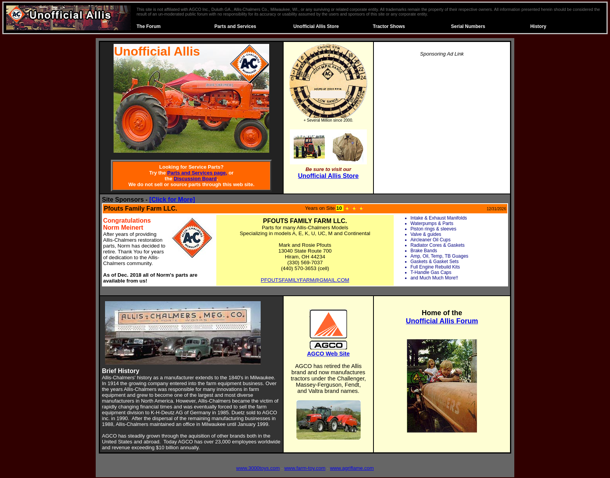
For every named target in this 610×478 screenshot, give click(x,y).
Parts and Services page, (197, 173)
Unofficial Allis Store (316, 26)
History (538, 26)
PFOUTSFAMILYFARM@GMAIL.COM (305, 280)
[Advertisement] (442, 118)
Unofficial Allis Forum (442, 321)
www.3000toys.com (258, 468)
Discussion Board (195, 178)
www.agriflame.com (352, 468)
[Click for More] (172, 199)
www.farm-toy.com (305, 468)
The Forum (149, 26)
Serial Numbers (468, 26)
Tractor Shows (389, 26)
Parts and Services (235, 26)
